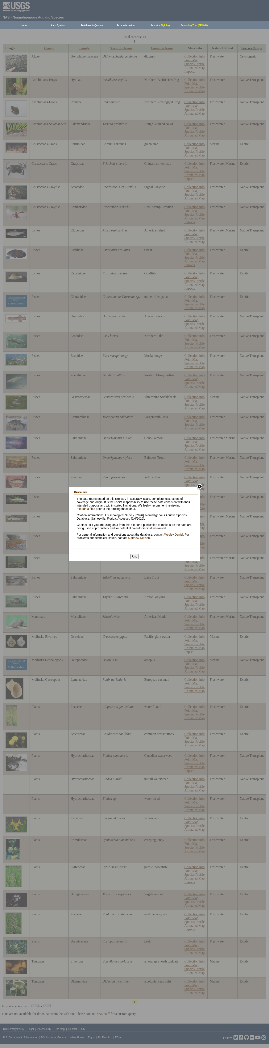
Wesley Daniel (173, 534)
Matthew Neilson (139, 538)
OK (134, 556)
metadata (83, 509)
